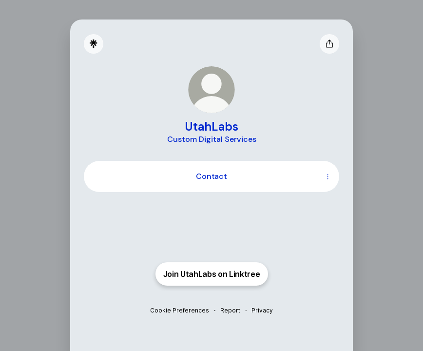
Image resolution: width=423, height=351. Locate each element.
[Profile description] (212, 139)
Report (230, 310)
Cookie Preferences (179, 310)
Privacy (262, 310)
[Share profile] (329, 44)
